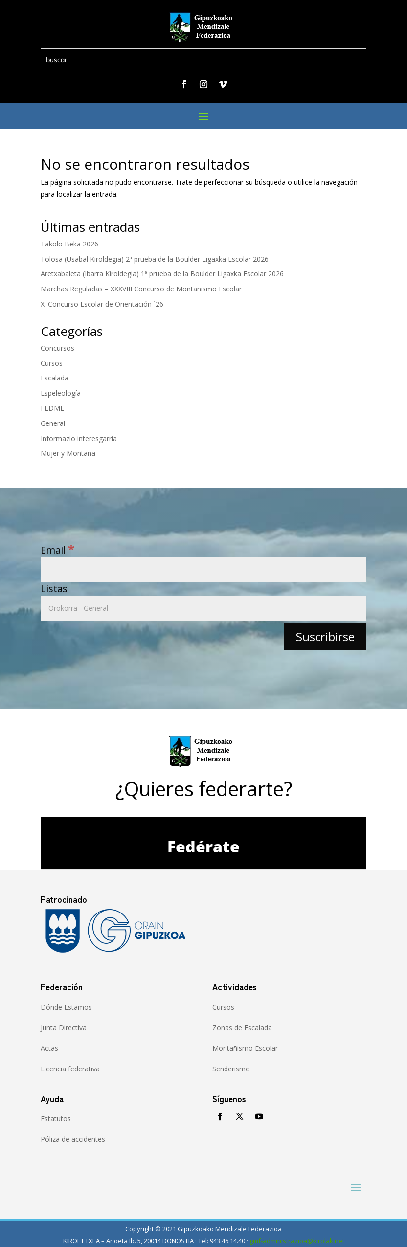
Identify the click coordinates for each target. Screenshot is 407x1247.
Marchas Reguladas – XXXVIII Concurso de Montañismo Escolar (141, 288)
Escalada (54, 377)
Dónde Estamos (66, 1007)
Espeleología (61, 393)
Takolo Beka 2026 (69, 243)
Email (57, 550)
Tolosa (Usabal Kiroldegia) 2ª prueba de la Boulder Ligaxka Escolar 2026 (155, 259)
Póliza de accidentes (73, 1139)
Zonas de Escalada (242, 1027)
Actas (49, 1048)
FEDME (52, 408)
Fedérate (203, 846)
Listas (54, 588)
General (53, 423)
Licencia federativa (70, 1068)
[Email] (203, 569)
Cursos (52, 363)
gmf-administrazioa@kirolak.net (296, 1240)
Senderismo (231, 1068)
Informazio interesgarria (79, 438)
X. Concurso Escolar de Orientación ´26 (102, 304)
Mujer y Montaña (68, 453)
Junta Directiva (64, 1027)
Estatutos (56, 1118)
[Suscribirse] (325, 637)
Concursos (57, 348)
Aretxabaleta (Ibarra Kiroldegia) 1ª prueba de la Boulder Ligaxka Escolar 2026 (162, 273)
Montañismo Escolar (245, 1048)
